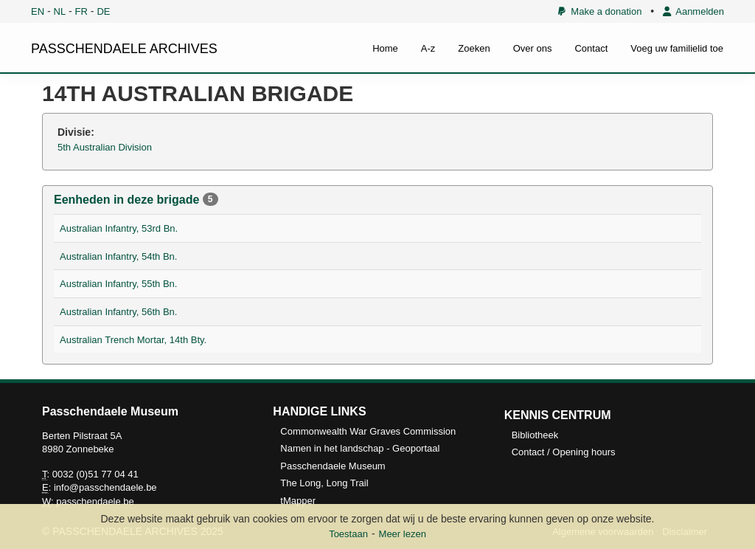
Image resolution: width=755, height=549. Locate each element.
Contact (591, 48)
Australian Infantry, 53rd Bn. (119, 228)
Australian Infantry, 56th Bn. (118, 311)
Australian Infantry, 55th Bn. (118, 283)
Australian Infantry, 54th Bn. (118, 256)
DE (103, 11)
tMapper (298, 500)
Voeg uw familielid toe (676, 48)
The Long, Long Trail (324, 482)
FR (81, 11)
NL (60, 11)
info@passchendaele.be (105, 487)
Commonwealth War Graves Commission (368, 431)
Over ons (532, 48)
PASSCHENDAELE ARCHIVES (124, 48)
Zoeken (474, 48)
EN (37, 11)
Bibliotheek (535, 435)
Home (385, 48)
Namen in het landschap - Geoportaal (359, 448)
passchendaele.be (95, 501)
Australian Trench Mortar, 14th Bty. (133, 339)
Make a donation (599, 11)
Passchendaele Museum (332, 466)
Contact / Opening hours (564, 452)
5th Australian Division (105, 147)
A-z (428, 48)
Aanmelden (693, 11)
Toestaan (348, 533)
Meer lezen (402, 533)
